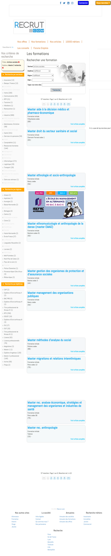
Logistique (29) (9, 164)
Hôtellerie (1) (8, 105)
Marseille (50, 542)
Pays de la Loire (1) (10, 262)
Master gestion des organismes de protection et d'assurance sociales (56, 272)
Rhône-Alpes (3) (9, 277)
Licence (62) (8, 337)
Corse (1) (7, 220)
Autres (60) (8, 361)
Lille (49, 547)
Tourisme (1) (8, 102)
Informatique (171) (10, 161)
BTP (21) (7, 99)
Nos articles (55, 41)
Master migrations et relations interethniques (54, 358)
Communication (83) (11, 96)
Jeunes (14, 527)
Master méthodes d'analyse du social (49, 340)
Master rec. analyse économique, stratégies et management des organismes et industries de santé (55, 405)
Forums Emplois (40, 48)
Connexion (83, 2)
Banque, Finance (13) (11, 83)
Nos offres (22, 41)
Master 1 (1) (8, 349)
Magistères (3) (9, 346)
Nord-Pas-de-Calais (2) (11, 259)
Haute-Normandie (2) (11, 233)
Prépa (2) (7, 365)
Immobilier (87, 519)
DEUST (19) (8, 316)
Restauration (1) (9, 109)
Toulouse (50, 544)
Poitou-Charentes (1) (11, 268)
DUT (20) (7, 328)
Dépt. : (30, 80)
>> (68, 104)
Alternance (15, 516)
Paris (49, 534)
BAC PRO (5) (8, 298)
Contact (38, 519)
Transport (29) (9, 167)
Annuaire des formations (67, 519)
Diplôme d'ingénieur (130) (12, 353)
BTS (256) (7, 313)
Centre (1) (7, 214)
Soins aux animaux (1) (11, 179)
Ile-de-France (52, 537)
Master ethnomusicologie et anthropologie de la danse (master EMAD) (55, 225)
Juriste (86, 521)
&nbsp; (55, 10)
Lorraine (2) (8, 249)
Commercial (87, 524)
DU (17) (6, 325)
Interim (14, 521)
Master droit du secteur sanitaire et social (52, 131)
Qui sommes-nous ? (42, 521)
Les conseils (23, 48)
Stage (13, 524)
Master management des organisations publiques (50, 294)
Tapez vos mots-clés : (35, 85)
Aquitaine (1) (8, 198)
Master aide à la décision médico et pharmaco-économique (48, 111)
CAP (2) (6, 289)
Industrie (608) (9, 115)
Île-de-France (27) (10, 236)
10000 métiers (73, 41)
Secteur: (30, 66)
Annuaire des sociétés (67, 516)
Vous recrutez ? (103, 2)
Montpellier (51, 549)
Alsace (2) (7, 195)
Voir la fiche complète (78, 124)
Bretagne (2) (8, 211)
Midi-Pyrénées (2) (10, 255)
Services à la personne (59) (13, 136)
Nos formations (38, 41)
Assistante (87, 516)
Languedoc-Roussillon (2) (12, 243)
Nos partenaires (41, 524)
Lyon (49, 539)
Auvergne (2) (8, 201)
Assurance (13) (9, 80)
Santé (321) (8, 133)
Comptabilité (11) (10, 142)
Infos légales (40, 516)
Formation (15, 519)
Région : (30, 75)
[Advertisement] (56, 161)
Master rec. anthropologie (42, 428)
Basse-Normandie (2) (11, 204)
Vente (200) (8, 93)
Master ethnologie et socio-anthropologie (52, 175)
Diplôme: (30, 71)
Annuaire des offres (66, 521)
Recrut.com (61, 509)
